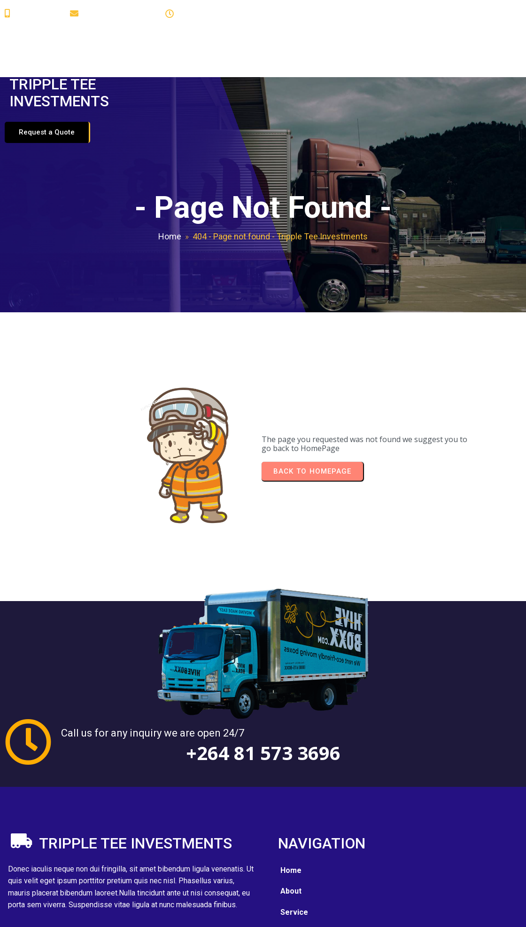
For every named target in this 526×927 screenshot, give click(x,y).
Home (169, 207)
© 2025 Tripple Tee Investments (70, 912)
